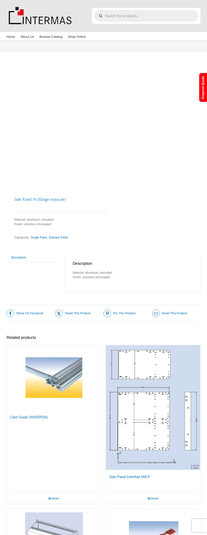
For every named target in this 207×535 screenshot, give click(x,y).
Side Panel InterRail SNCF (129, 477)
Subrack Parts (58, 237)
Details (55, 498)
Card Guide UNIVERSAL (29, 417)
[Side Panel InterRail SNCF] (153, 407)
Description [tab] (18, 257)
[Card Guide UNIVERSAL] (54, 377)
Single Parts (39, 237)
